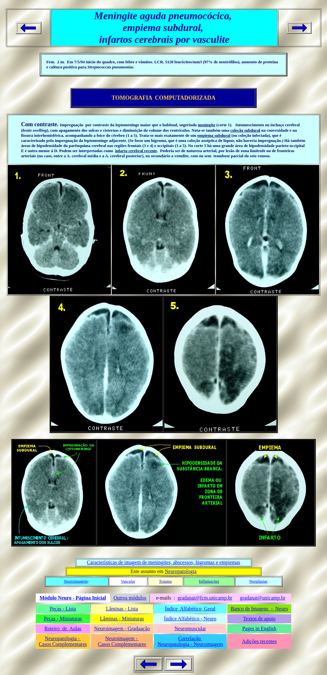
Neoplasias (258, 581)
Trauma (165, 581)
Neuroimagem (75, 581)
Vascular (128, 581)
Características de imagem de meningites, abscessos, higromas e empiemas (163, 562)
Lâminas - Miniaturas (122, 618)
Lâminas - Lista (122, 608)
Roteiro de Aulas (62, 628)
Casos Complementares (63, 644)
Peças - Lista (63, 608)
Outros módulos (130, 598)
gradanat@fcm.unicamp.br (205, 598)
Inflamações (209, 581)
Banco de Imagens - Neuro (259, 608)
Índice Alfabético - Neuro (190, 618)
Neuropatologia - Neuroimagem (190, 644)
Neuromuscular (190, 628)
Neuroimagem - (122, 638)
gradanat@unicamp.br (262, 598)
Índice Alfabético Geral (190, 608)
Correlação (190, 638)
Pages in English (259, 628)
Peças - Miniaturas (63, 618)
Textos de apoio (259, 618)
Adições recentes (259, 641)
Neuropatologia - (63, 638)
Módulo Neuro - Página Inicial (73, 598)
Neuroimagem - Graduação (122, 628)
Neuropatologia (181, 571)
